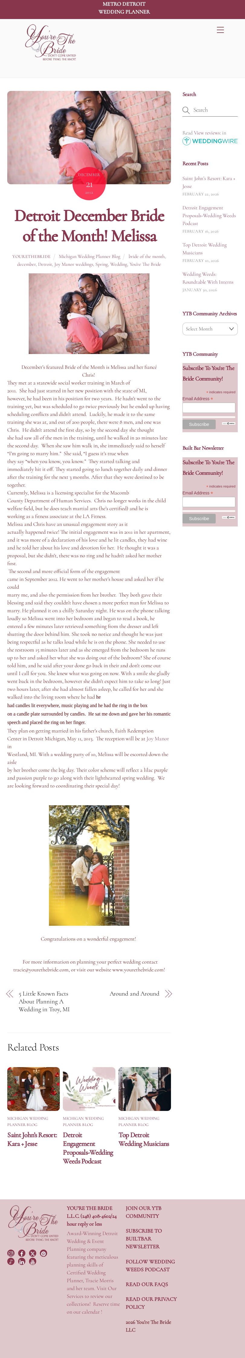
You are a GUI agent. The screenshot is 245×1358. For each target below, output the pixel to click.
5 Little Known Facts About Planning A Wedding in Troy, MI (44, 1001)
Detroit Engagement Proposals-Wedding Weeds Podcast (88, 1148)
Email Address (197, 399)
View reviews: (207, 133)
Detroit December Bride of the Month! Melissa (89, 225)
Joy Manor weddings (73, 264)
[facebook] (22, 1252)
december (26, 264)
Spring (101, 264)
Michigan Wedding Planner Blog (89, 256)
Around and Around (135, 993)
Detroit (45, 264)
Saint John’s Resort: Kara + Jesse (32, 1139)
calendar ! (92, 1311)
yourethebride (31, 256)
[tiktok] (11, 1260)
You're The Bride (145, 264)
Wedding (118, 264)
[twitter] (33, 1252)
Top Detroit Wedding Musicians (143, 1139)
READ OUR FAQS (147, 1284)
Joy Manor (158, 738)
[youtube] (33, 1260)
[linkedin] (22, 1260)
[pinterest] (44, 1252)
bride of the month (147, 256)
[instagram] (11, 1252)
